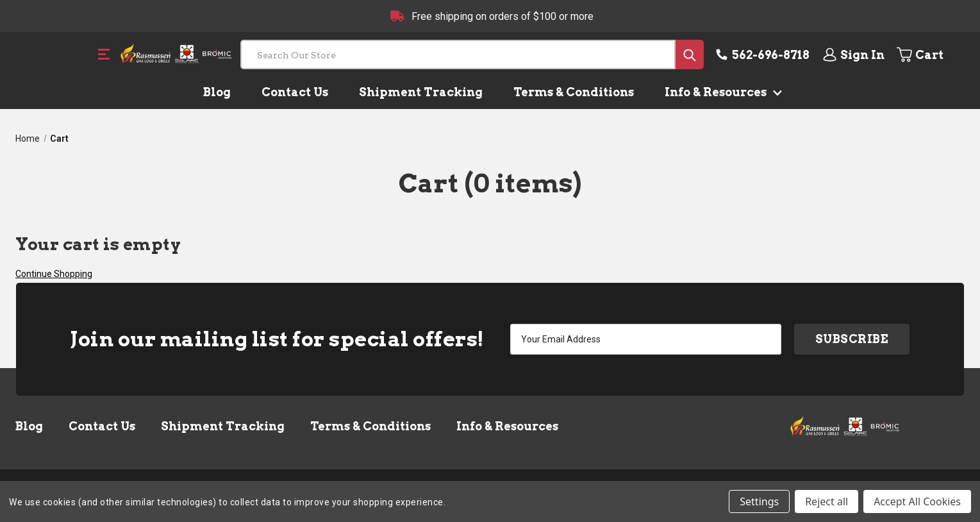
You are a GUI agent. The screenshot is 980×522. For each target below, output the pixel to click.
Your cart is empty (98, 244)
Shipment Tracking (421, 92)
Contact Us (295, 92)
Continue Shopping (53, 274)
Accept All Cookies (917, 501)
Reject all (826, 501)
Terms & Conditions (573, 92)
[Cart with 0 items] (930, 54)
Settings (759, 501)
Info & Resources (721, 92)
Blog (217, 92)
